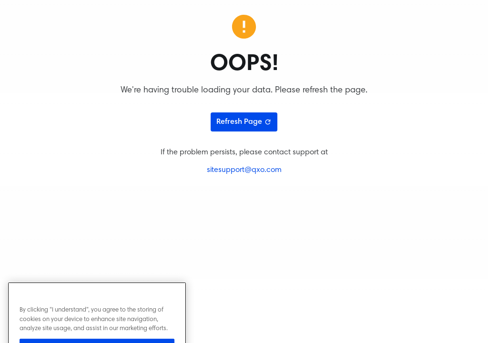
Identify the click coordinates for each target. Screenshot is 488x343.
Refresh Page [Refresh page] (244, 122)
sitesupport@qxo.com (244, 170)
